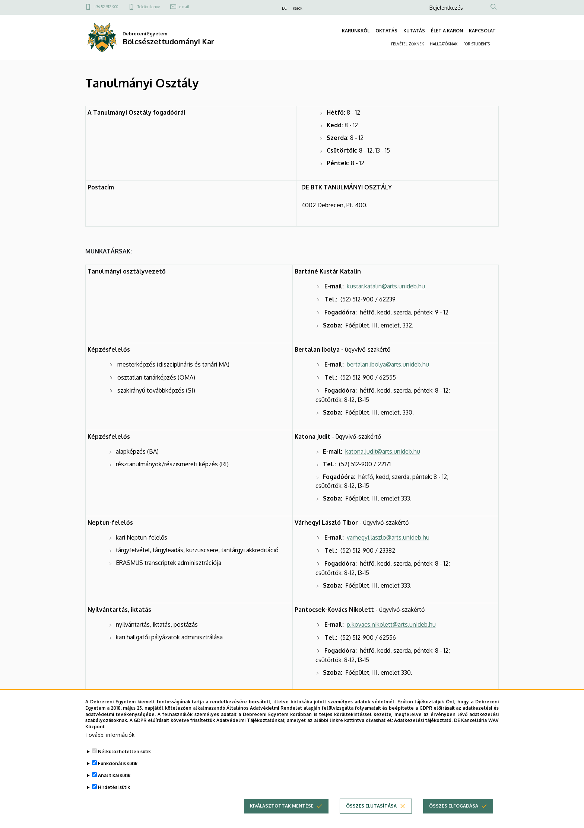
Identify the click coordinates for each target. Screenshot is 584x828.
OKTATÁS (386, 30)
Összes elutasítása (371, 818)
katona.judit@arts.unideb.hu (382, 451)
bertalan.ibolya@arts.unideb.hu (388, 364)
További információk (109, 747)
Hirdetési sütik (114, 799)
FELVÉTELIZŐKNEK (407, 44)
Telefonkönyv (148, 6)
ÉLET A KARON (447, 30)
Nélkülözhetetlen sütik (124, 763)
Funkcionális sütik (117, 775)
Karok (297, 8)
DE (284, 8)
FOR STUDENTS (476, 44)
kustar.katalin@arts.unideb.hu (386, 286)
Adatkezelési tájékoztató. (423, 732)
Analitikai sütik (114, 787)
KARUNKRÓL (355, 30)
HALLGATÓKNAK (443, 44)
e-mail (184, 6)
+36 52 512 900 (106, 6)
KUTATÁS (414, 30)
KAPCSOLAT (482, 30)
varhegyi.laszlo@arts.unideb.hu (388, 537)
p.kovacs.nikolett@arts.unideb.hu (391, 624)
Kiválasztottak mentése (282, 818)
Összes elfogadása (453, 818)
